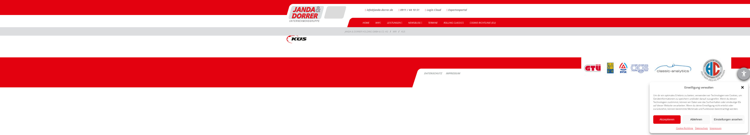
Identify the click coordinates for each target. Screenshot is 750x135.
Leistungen (394, 22)
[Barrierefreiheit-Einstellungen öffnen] (744, 74)
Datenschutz (701, 128)
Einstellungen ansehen (728, 119)
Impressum (716, 128)
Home (366, 22)
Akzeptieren (666, 119)
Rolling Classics (454, 22)
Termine (433, 22)
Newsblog (415, 22)
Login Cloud (433, 10)
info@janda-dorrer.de (379, 10)
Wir (378, 22)
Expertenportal (457, 10)
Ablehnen (696, 119)
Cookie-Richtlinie (684, 128)
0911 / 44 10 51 (409, 10)
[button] (742, 87)
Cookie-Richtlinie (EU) (483, 22)
